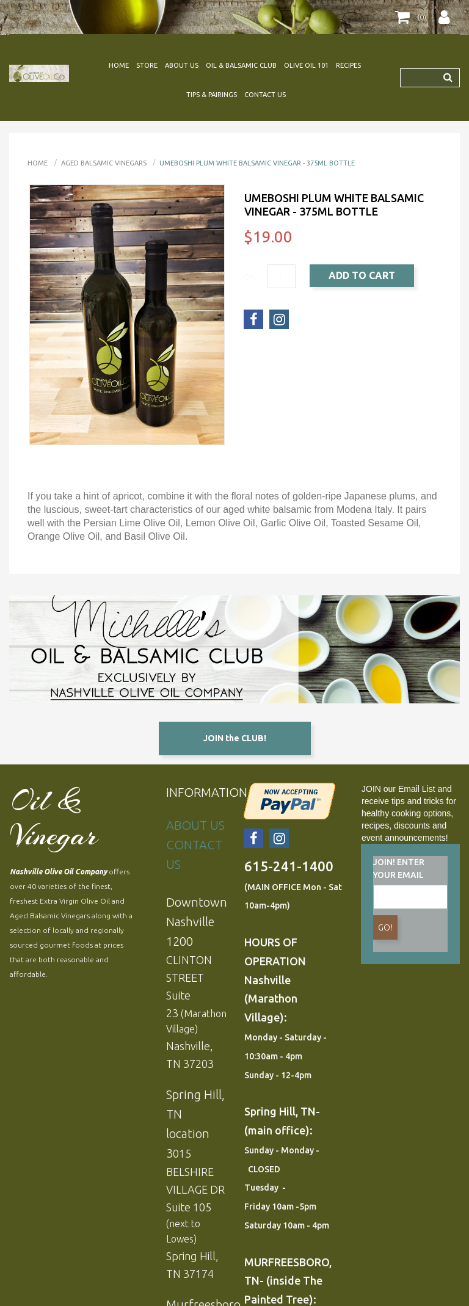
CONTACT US (265, 94)
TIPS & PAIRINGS (211, 94)
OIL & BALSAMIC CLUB (241, 65)
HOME (119, 65)
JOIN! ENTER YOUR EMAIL (398, 868)
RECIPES (348, 65)
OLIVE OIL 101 (306, 65)
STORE (147, 65)
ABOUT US (181, 65)
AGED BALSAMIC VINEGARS (104, 163)
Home (37, 163)
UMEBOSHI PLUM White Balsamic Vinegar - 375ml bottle (257, 163)
